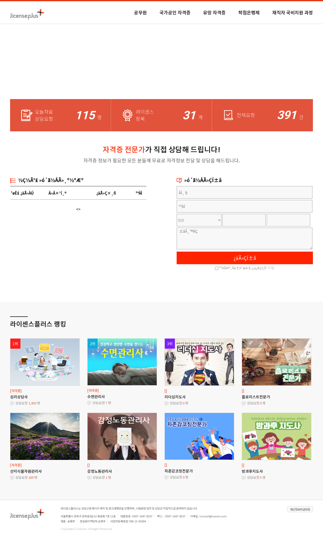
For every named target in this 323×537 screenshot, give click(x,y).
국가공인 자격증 (175, 12)
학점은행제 (249, 12)
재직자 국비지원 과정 (292, 12)
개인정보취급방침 (300, 509)
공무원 (140, 12)
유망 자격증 (214, 12)
